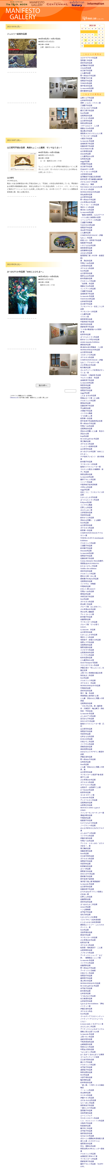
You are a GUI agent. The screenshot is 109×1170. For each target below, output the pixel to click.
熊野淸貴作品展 (86, 647)
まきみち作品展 (86, 253)
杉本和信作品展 (86, 1082)
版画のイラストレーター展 (90, 467)
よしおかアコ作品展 (88, 716)
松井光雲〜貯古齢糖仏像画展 (91, 179)
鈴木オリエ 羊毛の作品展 (89, 340)
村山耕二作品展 (86, 604)
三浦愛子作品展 (86, 105)
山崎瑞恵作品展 (86, 1044)
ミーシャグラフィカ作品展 (90, 220)
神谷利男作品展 (86, 749)
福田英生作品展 (86, 1144)
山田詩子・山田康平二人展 (90, 787)
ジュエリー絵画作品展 (88, 446)
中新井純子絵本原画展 (88, 485)
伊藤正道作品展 (86, 757)
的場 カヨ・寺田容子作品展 (90, 240)
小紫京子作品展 (86, 139)
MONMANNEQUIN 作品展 (90, 686)
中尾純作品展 (85, 586)
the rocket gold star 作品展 (89, 439)
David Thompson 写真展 (89, 663)
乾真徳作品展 (85, 1126)
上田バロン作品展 (87, 1037)
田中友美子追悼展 (87, 879)
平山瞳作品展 (85, 408)
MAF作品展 (84, 1075)
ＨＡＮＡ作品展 (86, 1095)
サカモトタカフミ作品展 (89, 1118)
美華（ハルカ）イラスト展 (90, 103)
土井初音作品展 (86, 174)
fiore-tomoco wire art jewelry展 (91, 187)
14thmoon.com (14, 397)
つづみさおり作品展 (88, 996)
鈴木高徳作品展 (86, 278)
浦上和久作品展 (86, 981)
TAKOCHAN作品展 (87, 225)
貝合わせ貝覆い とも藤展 (90, 520)
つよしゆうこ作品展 (88, 1052)
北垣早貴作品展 (86, 932)
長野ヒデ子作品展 (87, 642)
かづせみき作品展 (87, 790)
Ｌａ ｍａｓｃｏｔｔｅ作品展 (92, 1121)
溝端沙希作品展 (86, 815)
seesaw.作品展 (85, 907)
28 (95, 43)
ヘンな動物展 (85, 909)
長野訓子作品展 (86, 81)
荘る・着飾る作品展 (88, 1146)
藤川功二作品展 (86, 1128)
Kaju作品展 (84, 436)
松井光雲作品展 (86, 658)
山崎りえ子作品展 (87, 98)
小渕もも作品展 (86, 487)
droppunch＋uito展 (87, 169)
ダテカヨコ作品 (86, 1011)
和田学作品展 (85, 385)
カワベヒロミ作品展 (88, 785)
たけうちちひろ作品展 (88, 823)
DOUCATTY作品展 (87, 721)
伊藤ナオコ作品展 (87, 1098)
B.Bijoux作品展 (86, 502)
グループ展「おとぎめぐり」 (91, 607)
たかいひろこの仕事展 (88, 917)
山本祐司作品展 (86, 100)
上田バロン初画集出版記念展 (91, 673)
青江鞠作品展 (85, 441)
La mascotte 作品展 (87, 141)
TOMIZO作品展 (86, 83)
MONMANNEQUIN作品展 (90, 192)
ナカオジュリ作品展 (88, 281)
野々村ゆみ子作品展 (88, 76)
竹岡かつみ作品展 (87, 263)
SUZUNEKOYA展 (86, 149)
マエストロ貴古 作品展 (89, 378)
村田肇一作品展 (86, 418)
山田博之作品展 (86, 805)
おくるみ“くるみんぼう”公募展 (92, 1055)
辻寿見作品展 (85, 159)
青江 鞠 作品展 (87, 693)
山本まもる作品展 (87, 736)
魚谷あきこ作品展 (87, 675)
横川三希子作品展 (87, 111)
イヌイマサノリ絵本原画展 (90, 920)
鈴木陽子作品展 (86, 462)
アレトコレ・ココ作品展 (89, 205)
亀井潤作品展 (85, 1080)
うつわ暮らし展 (86, 416)
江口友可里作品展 (87, 856)
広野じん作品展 (86, 507)
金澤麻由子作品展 (87, 65)
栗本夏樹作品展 (86, 91)
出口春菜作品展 (86, 999)
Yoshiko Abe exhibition (88, 569)
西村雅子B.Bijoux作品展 (89, 579)
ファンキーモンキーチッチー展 (92, 813)
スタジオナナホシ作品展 (89, 665)
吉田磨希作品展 (86, 250)
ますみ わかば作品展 (88, 1100)
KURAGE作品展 (86, 739)
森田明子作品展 (86, 978)
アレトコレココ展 (87, 614)
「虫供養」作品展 (87, 284)
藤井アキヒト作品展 (88, 479)
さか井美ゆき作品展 (88, 202)
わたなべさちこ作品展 (88, 566)
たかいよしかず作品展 (88, 497)
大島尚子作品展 (86, 1123)
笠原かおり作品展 (87, 1047)
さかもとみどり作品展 (88, 108)
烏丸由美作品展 (86, 194)
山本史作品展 (85, 993)
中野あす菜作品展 (87, 1049)
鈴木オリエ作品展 (87, 518)
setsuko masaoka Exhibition (89, 342)
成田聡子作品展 (86, 1070)
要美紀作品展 (85, 403)
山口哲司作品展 (86, 121)
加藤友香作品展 (86, 851)
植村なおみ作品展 (87, 276)
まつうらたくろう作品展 (89, 337)
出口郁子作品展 (86, 71)
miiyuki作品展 (85, 154)
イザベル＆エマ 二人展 (89, 126)
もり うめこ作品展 (87, 1103)
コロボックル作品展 (88, 355)
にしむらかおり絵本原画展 (90, 922)
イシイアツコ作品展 (88, 289)
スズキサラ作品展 (87, 650)
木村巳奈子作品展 (87, 597)
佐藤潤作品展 (85, 619)
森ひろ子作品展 (86, 1062)
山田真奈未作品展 (87, 652)
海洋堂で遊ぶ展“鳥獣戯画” (90, 881)
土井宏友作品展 (86, 266)
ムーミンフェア (86, 1116)
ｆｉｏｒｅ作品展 (87, 1090)
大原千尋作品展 (86, 1077)
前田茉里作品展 (86, 248)
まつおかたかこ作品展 (88, 904)
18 (85, 40)
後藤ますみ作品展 (87, 128)
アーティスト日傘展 (88, 971)
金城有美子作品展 (87, 144)
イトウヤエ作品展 (87, 655)
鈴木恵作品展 (85, 991)
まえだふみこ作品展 (88, 1027)
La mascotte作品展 (87, 88)
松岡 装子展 (84, 943)
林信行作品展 (85, 935)
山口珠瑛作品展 (86, 151)
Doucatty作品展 (86, 551)
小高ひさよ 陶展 (87, 184)
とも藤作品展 (85, 73)
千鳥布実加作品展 (87, 1042)
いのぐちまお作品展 (88, 245)
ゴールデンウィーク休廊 (89, 1057)
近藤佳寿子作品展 (87, 146)
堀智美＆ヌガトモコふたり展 (91, 133)
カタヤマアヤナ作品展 (88, 58)
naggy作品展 (85, 161)
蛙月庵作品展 (85, 368)
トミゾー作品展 (86, 482)
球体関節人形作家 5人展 (89, 696)
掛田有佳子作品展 (87, 1105)
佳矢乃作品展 (85, 915)
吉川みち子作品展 (87, 719)
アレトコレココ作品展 (88, 172)
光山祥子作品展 (86, 230)
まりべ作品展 (85, 869)
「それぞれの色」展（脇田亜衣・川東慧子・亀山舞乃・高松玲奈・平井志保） (92, 708)
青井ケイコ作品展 (87, 207)
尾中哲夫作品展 (86, 86)
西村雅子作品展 (86, 876)
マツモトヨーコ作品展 (88, 136)
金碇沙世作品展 (86, 1039)
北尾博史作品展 (86, 116)
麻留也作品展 (85, 345)
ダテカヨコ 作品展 (88, 683)
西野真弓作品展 (86, 871)
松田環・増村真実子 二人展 (91, 948)
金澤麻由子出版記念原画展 (90, 177)
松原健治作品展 (86, 866)
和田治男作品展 (86, 123)
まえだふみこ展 (86, 510)
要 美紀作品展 (86, 261)
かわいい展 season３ (87, 589)
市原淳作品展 (85, 388)
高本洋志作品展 (86, 63)
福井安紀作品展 (86, 1133)
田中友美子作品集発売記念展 (91, 421)
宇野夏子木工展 (86, 78)
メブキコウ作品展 (87, 953)
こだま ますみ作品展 (88, 396)
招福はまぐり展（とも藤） (90, 398)
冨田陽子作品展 (86, 1110)
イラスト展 (84, 317)
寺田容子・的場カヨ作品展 (90, 640)
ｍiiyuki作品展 (85, 68)
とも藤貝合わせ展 (87, 156)
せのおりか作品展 (87, 1136)
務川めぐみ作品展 (87, 210)
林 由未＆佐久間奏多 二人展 (91, 347)
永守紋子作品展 (86, 912)
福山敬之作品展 (86, 131)
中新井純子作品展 (87, 322)
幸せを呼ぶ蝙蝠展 (87, 612)
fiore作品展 (84, 113)
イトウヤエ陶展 (86, 413)
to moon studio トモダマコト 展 (91, 1024)
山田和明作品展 (86, 950)
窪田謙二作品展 (86, 60)
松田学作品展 (85, 334)
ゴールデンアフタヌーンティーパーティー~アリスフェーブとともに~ (92, 1018)
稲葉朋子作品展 (86, 243)
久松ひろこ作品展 (87, 742)
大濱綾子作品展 (86, 411)
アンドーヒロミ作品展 (88, 800)
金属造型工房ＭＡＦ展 (88, 1156)
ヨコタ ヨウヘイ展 (87, 795)
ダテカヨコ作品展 (87, 118)
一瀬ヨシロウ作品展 (88, 1108)
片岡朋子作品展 (86, 164)
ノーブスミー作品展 (88, 826)
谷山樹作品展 (85, 1093)
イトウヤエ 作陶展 (88, 584)
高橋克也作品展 (86, 747)
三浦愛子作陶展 (86, 222)
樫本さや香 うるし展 (88, 576)
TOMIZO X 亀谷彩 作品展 (90, 375)
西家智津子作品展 (87, 327)
